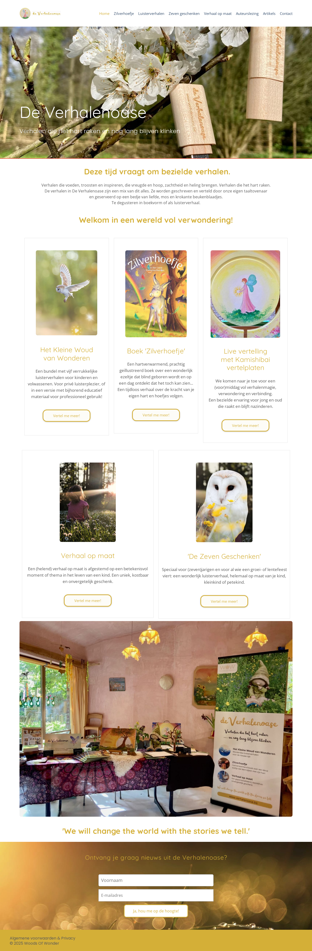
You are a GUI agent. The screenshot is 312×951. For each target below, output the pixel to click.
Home (104, 13)
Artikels (269, 13)
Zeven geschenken (184, 13)
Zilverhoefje (124, 13)
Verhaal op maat (218, 13)
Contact (286, 13)
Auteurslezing (247, 13)
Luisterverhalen (151, 13)
